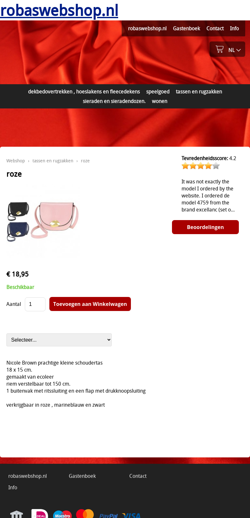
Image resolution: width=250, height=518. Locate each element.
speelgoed (157, 91)
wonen (159, 101)
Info (234, 28)
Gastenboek (186, 28)
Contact (215, 28)
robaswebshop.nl (147, 28)
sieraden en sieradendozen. (114, 101)
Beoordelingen (205, 227)
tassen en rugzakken (199, 91)
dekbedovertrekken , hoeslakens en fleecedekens (84, 91)
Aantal (13, 303)
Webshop (15, 161)
